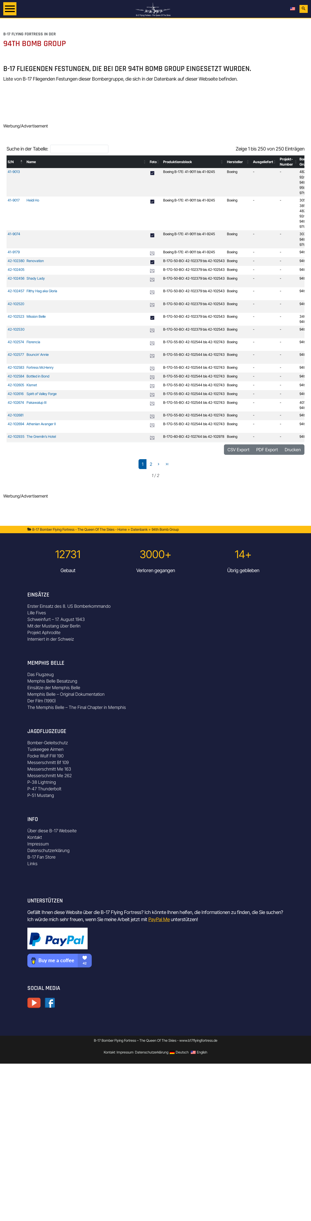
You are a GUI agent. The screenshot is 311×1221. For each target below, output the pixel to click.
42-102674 (16, 403)
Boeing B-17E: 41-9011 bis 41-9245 (189, 172)
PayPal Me (159, 919)
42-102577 (16, 355)
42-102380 (16, 261)
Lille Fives (36, 612)
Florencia (33, 342)
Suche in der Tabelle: (27, 149)
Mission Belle (36, 316)
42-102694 (16, 424)
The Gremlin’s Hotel (41, 437)
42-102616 (16, 394)
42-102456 (16, 278)
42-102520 (16, 304)
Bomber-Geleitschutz (47, 742)
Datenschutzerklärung (48, 850)
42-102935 (16, 437)
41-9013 (14, 172)
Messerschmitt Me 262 (49, 775)
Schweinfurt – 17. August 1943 (56, 619)
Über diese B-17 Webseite (52, 830)
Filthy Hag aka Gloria (42, 291)
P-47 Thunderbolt (44, 788)
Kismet (32, 385)
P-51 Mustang (40, 795)
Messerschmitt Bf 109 (48, 762)
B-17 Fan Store (41, 857)
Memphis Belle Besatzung (52, 681)
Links (32, 863)
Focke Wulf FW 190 (45, 756)
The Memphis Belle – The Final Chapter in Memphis (76, 707)
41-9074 (14, 234)
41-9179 (14, 252)
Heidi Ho (33, 200)
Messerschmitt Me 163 (49, 769)
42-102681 (16, 415)
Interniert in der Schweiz (50, 639)
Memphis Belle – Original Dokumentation (66, 694)
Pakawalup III (37, 403)
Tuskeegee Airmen (45, 749)
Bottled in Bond (38, 376)
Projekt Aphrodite (44, 632)
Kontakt (34, 837)
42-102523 (16, 316)
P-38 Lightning (41, 782)
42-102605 (16, 385)
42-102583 (16, 367)
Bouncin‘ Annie (38, 355)
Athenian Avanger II (41, 424)
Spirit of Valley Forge (42, 394)
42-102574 (16, 342)
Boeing (232, 172)
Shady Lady (36, 278)
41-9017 (14, 200)
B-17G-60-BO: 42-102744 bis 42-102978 (193, 437)
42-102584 (16, 376)
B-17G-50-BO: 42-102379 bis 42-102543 (194, 261)
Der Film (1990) (41, 700)
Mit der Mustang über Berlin (53, 626)
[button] (21, 161)
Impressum (38, 844)
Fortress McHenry (40, 367)
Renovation (35, 261)
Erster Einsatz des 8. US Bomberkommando (69, 606)
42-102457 (16, 291)
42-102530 (16, 329)
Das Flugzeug (40, 674)
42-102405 (16, 270)
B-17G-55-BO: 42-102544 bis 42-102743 (194, 342)
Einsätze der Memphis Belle (53, 687)
